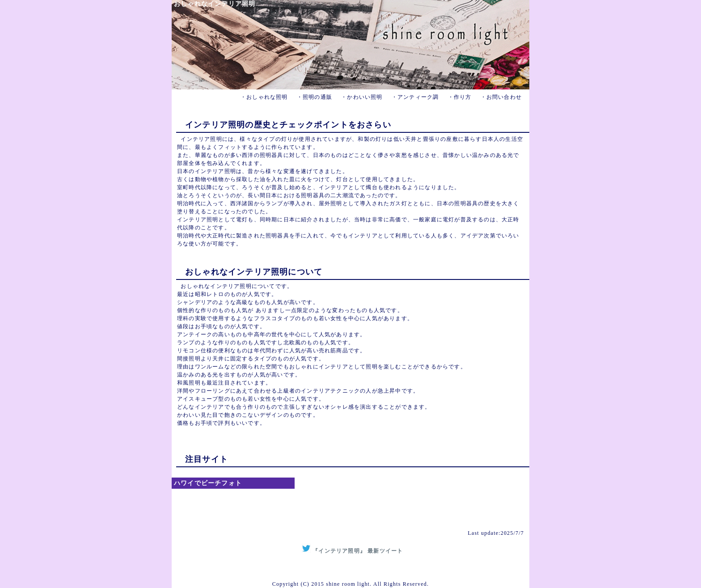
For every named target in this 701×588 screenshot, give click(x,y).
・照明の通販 (314, 97)
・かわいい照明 (361, 97)
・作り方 (460, 97)
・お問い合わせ (501, 97)
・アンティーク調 (415, 97)
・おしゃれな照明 (264, 97)
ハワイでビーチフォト (208, 483)
